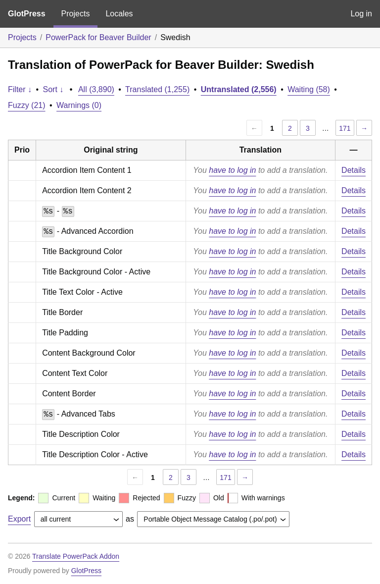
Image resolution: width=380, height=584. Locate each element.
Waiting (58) (308, 89)
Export (19, 519)
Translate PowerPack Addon (75, 556)
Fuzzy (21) (27, 105)
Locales (119, 13)
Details (353, 170)
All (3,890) (96, 89)
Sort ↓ (53, 89)
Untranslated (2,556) (239, 89)
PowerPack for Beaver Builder (98, 37)
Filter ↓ (20, 89)
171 (344, 128)
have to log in (232, 170)
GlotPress (27, 13)
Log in (361, 13)
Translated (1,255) (157, 89)
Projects (75, 13)
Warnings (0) (78, 105)
